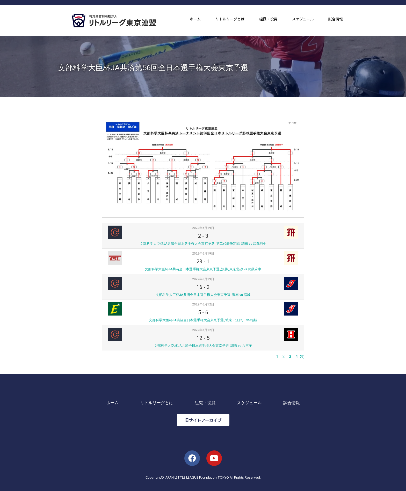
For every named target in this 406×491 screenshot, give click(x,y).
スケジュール (303, 18)
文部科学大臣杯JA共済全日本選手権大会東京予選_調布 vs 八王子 (203, 346)
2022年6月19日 (203, 228)
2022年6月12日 (203, 304)
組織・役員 (268, 18)
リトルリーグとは (229, 18)
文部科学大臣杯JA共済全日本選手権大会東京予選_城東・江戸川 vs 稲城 (203, 320)
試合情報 (335, 18)
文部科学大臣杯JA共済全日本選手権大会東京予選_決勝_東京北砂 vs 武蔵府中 (203, 269)
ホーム (195, 18)
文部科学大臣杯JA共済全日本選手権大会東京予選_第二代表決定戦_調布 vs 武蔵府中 (203, 244)
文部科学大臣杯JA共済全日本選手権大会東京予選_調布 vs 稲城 (203, 295)
